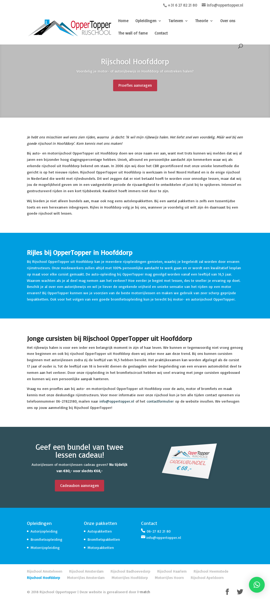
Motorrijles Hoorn (169, 577)
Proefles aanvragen (135, 86)
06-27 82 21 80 (159, 531)
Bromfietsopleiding (46, 539)
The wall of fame (133, 33)
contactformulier (160, 401)
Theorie (201, 21)
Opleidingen (145, 21)
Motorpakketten (101, 547)
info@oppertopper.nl (116, 401)
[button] (257, 585)
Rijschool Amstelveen (44, 571)
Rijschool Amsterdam (86, 571)
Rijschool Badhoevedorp (130, 571)
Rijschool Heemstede (211, 571)
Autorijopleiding (44, 531)
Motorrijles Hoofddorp (130, 577)
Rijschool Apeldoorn (207, 577)
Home (123, 21)
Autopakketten (100, 531)
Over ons (227, 21)
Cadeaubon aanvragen (79, 485)
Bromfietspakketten (104, 539)
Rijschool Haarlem (172, 571)
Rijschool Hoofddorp (43, 577)
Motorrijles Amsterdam (86, 577)
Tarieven (175, 21)
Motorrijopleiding (45, 547)
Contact (161, 33)
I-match (143, 592)
